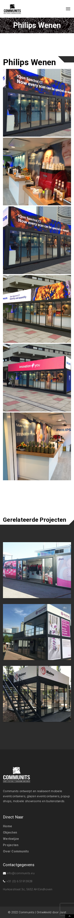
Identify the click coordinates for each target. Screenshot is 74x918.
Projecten (10, 845)
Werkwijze (11, 839)
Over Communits (16, 851)
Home (7, 826)
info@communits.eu (21, 873)
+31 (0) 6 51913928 (19, 881)
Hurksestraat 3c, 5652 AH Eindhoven (27, 889)
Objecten (10, 832)
